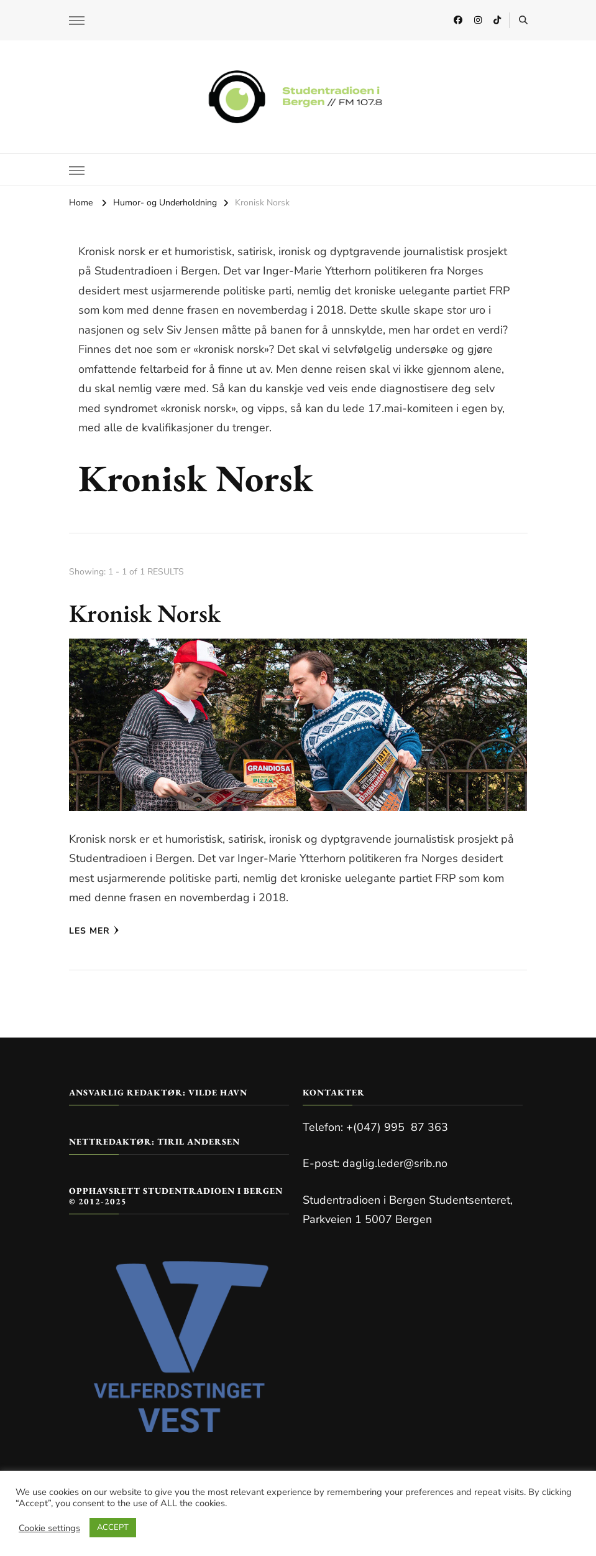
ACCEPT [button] (113, 1527)
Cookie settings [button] (49, 1528)
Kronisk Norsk (145, 613)
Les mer (94, 931)
